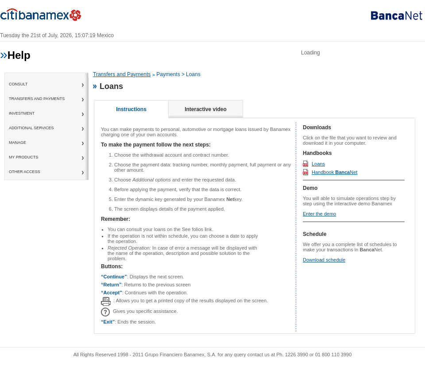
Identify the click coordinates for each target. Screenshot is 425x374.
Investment (22, 113)
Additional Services (31, 128)
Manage (17, 142)
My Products (23, 157)
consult (18, 84)
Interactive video (206, 109)
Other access (24, 172)
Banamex (44, 17)
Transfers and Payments (37, 98)
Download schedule (324, 259)
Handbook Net (334, 172)
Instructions (131, 109)
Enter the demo (319, 213)
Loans (318, 163)
